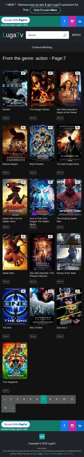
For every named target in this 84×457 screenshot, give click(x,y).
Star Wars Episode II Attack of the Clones (67, 111)
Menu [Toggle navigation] (76, 35)
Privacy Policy (67, 454)
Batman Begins (10, 164)
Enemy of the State (66, 273)
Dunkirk (6, 109)
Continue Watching (42, 47)
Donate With (15, 20)
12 (5, 408)
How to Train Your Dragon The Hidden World (39, 221)
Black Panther (37, 164)
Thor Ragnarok (10, 382)
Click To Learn (45, 10)
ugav (13, 34)
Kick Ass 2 (62, 327)
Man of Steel (36, 327)
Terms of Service (50, 454)
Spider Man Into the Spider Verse (12, 220)
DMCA (35, 454)
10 (64, 399)
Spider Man (8, 273)
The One (7, 327)
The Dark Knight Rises (68, 164)
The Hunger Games (39, 109)
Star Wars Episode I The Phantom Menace (42, 274)
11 (71, 399)
